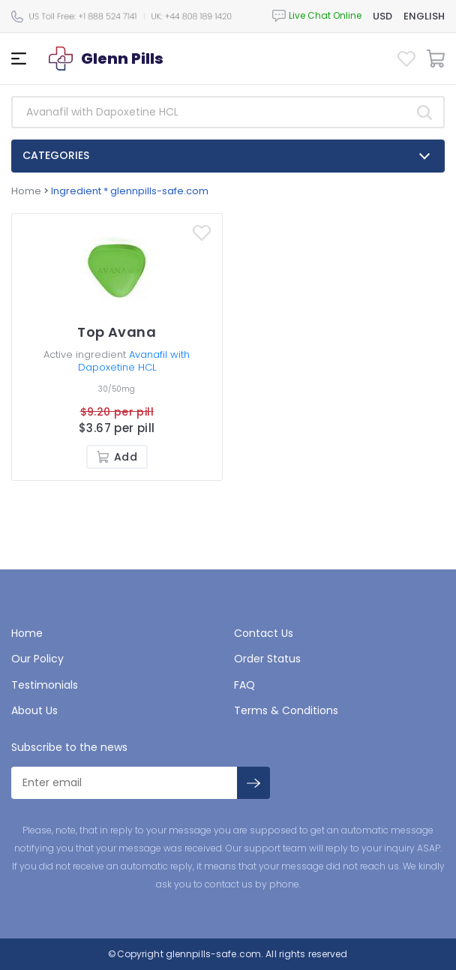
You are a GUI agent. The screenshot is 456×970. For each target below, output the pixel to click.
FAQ (244, 684)
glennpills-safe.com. (214, 953)
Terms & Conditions (286, 710)
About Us (34, 710)
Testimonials (44, 684)
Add (117, 456)
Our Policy (37, 658)
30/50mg (117, 389)
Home (26, 191)
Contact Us (263, 633)
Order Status (267, 658)
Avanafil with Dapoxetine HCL (134, 360)
